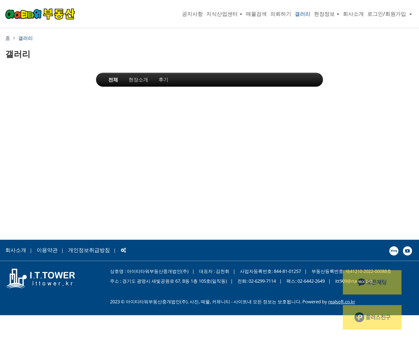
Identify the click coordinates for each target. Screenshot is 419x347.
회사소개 (353, 13)
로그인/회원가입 (389, 13)
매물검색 (256, 13)
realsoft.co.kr (341, 301)
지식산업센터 (224, 13)
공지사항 (192, 13)
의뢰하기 (280, 13)
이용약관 (47, 249)
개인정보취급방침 (89, 249)
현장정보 (326, 13)
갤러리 (302, 13)
